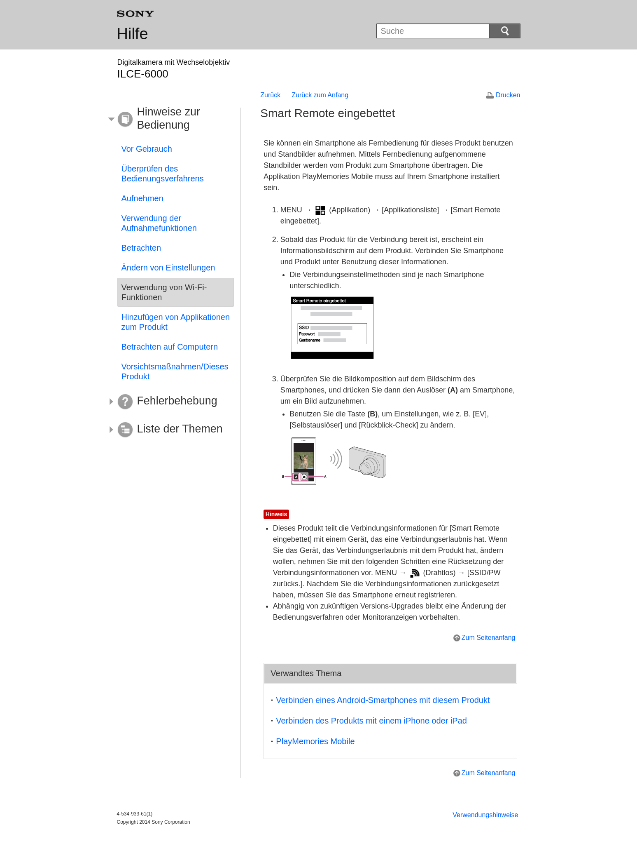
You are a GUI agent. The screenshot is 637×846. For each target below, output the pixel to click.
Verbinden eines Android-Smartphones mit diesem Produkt (383, 700)
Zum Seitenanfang (489, 637)
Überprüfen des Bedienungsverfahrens (162, 173)
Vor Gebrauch (146, 148)
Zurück (270, 95)
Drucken (508, 95)
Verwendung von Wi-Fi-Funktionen (164, 292)
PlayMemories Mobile (315, 741)
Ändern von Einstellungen (168, 267)
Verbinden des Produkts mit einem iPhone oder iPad (371, 720)
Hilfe (132, 34)
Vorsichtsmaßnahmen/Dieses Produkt (175, 371)
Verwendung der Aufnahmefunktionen (159, 223)
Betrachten (141, 247)
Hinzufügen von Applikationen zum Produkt (175, 322)
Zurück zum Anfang (320, 95)
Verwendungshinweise (485, 814)
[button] (169, 119)
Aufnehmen (142, 198)
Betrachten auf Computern (169, 346)
